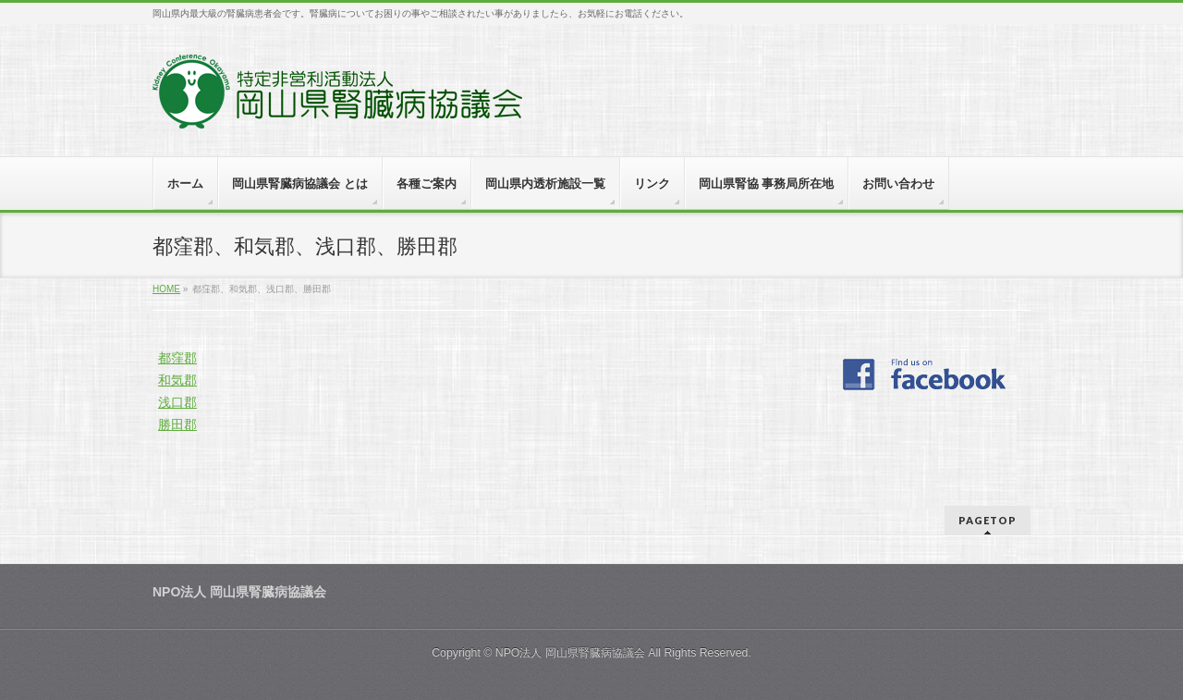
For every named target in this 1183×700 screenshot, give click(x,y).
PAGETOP (987, 520)
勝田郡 (177, 424)
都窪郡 (177, 357)
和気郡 (177, 380)
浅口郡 (177, 402)
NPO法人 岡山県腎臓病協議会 (570, 652)
